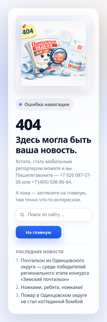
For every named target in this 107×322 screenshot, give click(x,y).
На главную (38, 232)
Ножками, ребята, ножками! (52, 287)
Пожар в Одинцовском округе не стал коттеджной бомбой (54, 298)
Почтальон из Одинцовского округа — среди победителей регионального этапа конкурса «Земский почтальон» (55, 269)
